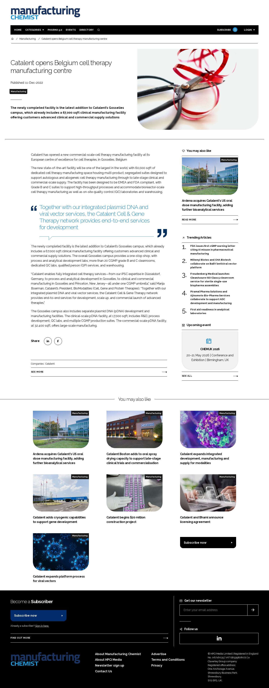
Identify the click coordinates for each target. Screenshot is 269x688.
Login (248, 29)
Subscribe (226, 30)
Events (71, 29)
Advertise (158, 654)
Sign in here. (42, 625)
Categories (33, 29)
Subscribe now (195, 542)
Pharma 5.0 (55, 29)
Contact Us (103, 671)
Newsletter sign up (109, 665)
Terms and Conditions (168, 659)
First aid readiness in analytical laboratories (209, 311)
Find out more (20, 638)
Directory (86, 29)
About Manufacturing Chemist (118, 654)
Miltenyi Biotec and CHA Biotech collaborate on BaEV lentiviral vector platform (213, 263)
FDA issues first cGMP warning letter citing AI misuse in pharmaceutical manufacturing (212, 250)
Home (17, 29)
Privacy (156, 665)
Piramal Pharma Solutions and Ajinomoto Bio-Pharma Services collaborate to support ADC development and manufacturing (211, 297)
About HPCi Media (108, 659)
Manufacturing (18, 91)
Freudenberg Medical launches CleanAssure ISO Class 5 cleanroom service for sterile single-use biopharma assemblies (212, 279)
